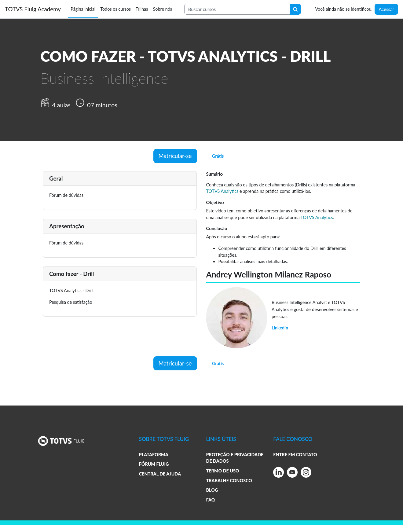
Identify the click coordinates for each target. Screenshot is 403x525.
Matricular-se (175, 155)
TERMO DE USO (222, 470)
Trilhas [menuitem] (142, 9)
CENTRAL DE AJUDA (160, 473)
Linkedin (280, 327)
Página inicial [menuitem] (83, 9)
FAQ (210, 499)
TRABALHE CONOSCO (229, 480)
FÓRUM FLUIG (154, 464)
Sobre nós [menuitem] (162, 9)
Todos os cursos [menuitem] (115, 9)
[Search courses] (237, 9)
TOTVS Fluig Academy (33, 9)
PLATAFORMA (153, 454)
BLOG (212, 490)
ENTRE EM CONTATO (295, 454)
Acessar (386, 9)
